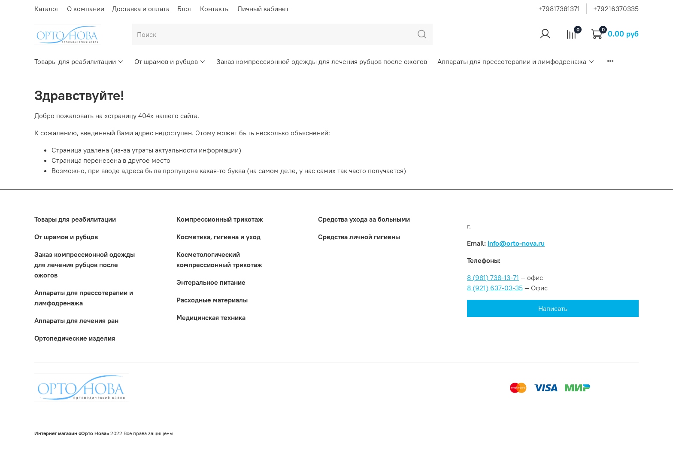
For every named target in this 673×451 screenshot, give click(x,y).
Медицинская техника (211, 317)
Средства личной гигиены (359, 236)
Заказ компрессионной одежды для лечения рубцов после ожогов (321, 61)
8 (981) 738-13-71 (493, 277)
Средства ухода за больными (364, 219)
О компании (85, 8)
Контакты (215, 8)
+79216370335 (616, 8)
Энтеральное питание (211, 282)
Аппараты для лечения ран (76, 320)
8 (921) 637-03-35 (495, 287)
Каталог (46, 8)
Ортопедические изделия (74, 338)
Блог (184, 8)
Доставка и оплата (141, 8)
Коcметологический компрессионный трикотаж (219, 259)
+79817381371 (559, 8)
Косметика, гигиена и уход (218, 236)
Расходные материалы (212, 300)
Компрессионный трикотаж (219, 219)
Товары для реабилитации (79, 61)
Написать (552, 308)
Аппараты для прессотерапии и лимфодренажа (515, 61)
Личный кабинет (263, 8)
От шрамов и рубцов (170, 61)
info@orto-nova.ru (516, 243)
